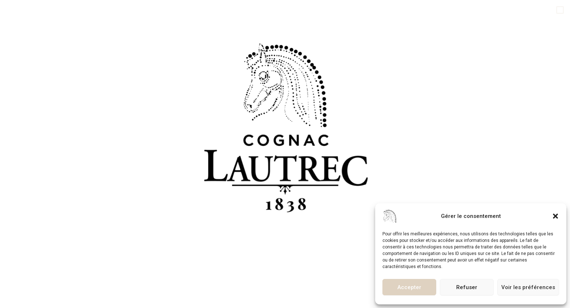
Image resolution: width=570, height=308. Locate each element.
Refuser (466, 287)
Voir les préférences (528, 287)
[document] (285, 154)
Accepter (409, 287)
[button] (555, 216)
